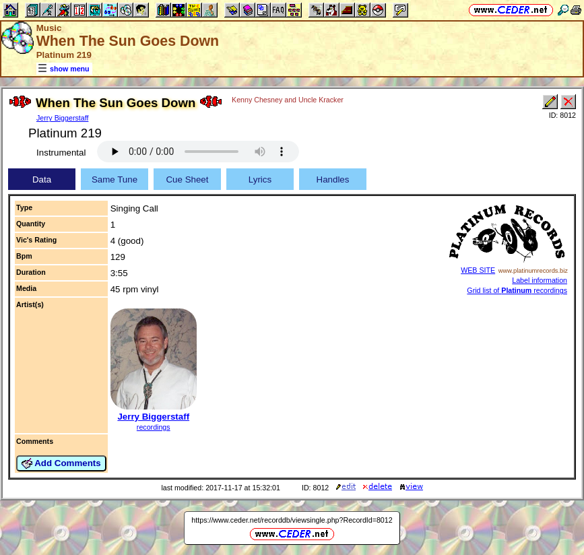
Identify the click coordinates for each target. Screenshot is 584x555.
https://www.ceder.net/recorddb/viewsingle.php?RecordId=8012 (291, 520)
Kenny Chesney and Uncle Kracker (288, 100)
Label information (539, 280)
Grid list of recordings (517, 290)
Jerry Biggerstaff (62, 118)
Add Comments (61, 463)
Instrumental (61, 153)
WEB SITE (478, 270)
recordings (153, 427)
